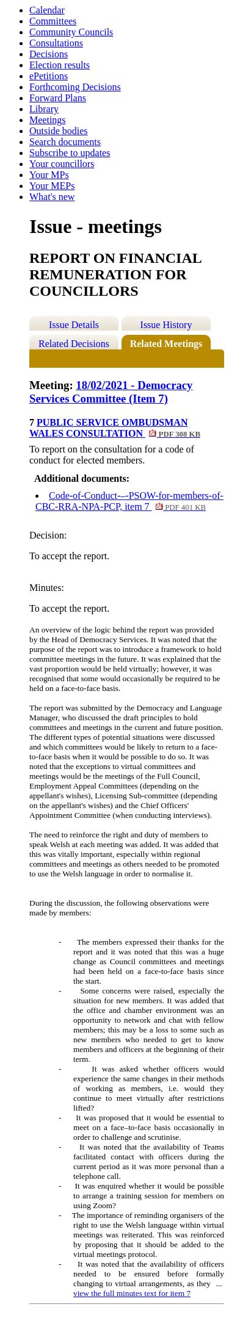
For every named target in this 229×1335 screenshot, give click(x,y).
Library (44, 109)
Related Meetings (166, 343)
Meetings (47, 120)
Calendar (47, 10)
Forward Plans (57, 98)
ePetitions (48, 76)
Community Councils (71, 32)
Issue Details (74, 325)
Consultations (56, 43)
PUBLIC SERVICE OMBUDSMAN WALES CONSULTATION (114, 427)
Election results (59, 65)
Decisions (48, 54)
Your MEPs (52, 186)
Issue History (166, 325)
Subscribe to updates (69, 153)
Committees (52, 21)
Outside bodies (58, 131)
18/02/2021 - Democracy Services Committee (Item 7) (110, 392)
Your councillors (61, 164)
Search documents (65, 142)
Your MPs (49, 175)
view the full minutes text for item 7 (132, 1293)
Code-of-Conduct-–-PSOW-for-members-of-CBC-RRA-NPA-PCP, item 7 (129, 501)
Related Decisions (73, 343)
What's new (52, 196)
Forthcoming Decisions (75, 87)
